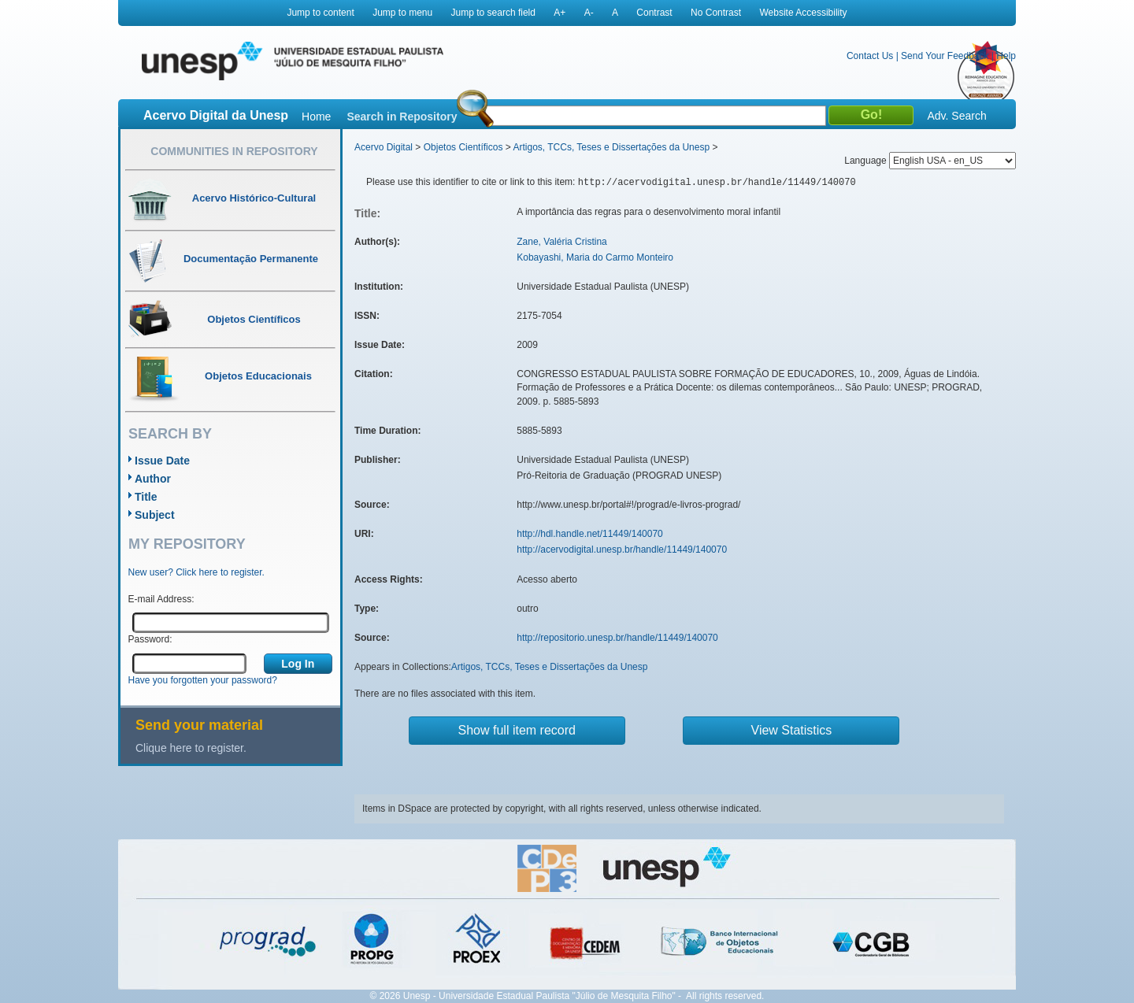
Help (1006, 55)
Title (146, 496)
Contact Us (870, 55)
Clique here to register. (190, 748)
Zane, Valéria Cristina (562, 241)
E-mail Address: (161, 599)
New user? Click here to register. (196, 572)
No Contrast (716, 12)
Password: (150, 639)
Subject (155, 515)
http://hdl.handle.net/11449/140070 (590, 533)
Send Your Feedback (944, 55)
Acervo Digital (383, 147)
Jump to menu (402, 12)
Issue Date (162, 460)
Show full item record (517, 730)
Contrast (654, 12)
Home (316, 116)
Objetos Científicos (463, 147)
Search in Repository (401, 116)
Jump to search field (493, 12)
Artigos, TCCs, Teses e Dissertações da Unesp (611, 147)
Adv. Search (956, 115)
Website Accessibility (803, 12)
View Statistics (791, 730)
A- (589, 12)
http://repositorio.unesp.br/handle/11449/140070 (617, 637)
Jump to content (320, 12)
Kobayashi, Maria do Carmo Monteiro (595, 257)
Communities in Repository (233, 151)
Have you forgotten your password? (202, 680)
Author (153, 478)
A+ (559, 12)
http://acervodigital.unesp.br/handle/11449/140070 (622, 549)
